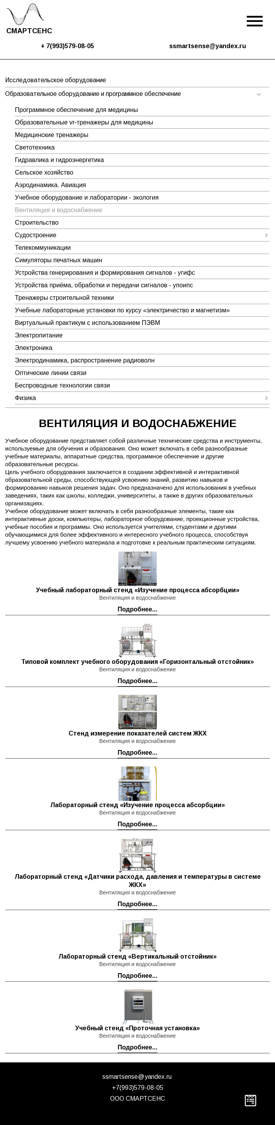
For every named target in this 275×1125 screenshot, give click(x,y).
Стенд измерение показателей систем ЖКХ (138, 733)
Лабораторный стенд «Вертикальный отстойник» (137, 956)
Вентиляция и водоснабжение (137, 598)
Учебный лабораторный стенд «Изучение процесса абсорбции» (137, 590)
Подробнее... (137, 609)
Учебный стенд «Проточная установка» (137, 1028)
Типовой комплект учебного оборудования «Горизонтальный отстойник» (137, 661)
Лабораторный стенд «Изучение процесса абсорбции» (137, 805)
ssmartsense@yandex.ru (137, 1076)
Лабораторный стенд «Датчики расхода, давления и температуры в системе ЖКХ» (137, 880)
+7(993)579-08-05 (137, 1087)
